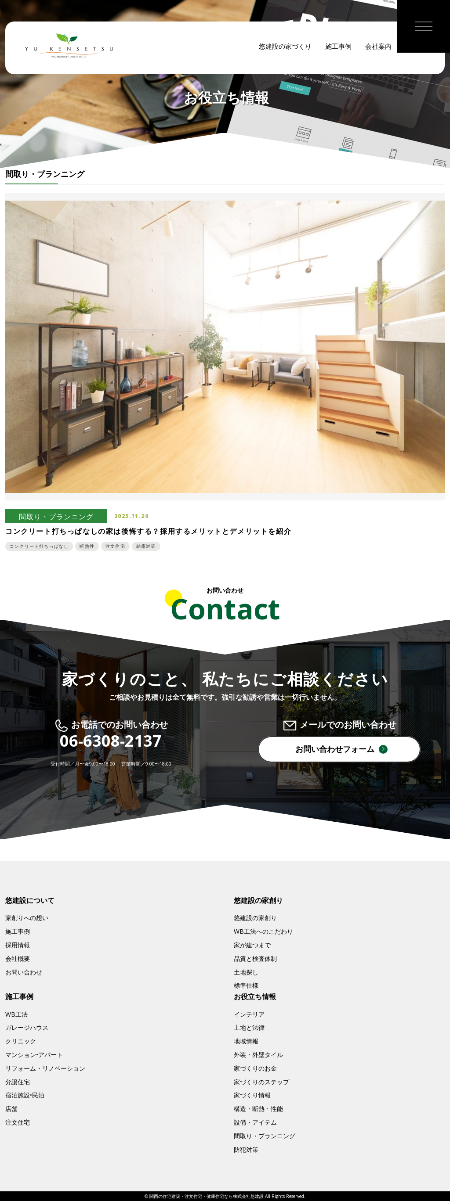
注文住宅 (17, 1122)
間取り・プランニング (264, 1136)
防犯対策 (246, 1149)
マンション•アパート (34, 1054)
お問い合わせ (23, 972)
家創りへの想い (26, 917)
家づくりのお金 (255, 1068)
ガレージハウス (26, 1027)
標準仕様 (246, 985)
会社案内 (378, 48)
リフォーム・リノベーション (45, 1068)
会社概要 (17, 958)
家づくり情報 (252, 1095)
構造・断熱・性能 (258, 1108)
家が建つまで (252, 945)
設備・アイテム (255, 1122)
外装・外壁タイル (258, 1054)
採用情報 (17, 945)
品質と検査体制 (255, 958)
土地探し (246, 972)
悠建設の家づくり (285, 48)
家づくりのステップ (261, 1082)
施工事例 (338, 48)
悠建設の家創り (255, 917)
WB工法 (16, 1014)
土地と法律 (249, 1027)
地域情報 (246, 1041)
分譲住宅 (17, 1082)
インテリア (249, 1014)
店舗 (11, 1108)
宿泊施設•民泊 (24, 1095)
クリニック (20, 1041)
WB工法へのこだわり (263, 931)
